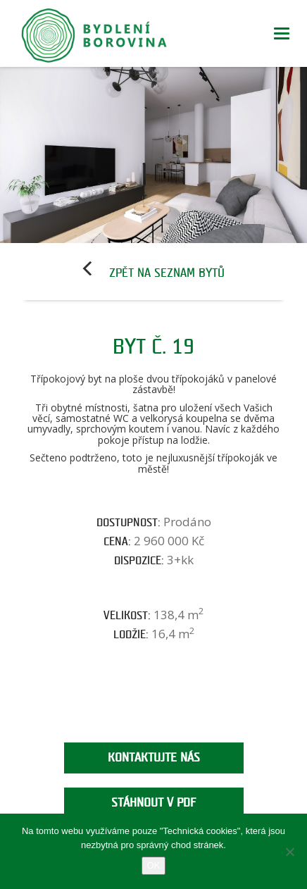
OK (154, 865)
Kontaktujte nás (154, 757)
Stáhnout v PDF (153, 802)
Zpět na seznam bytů (167, 273)
